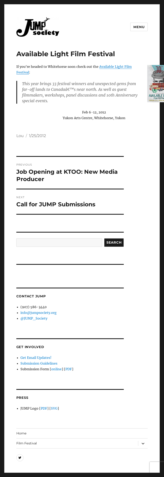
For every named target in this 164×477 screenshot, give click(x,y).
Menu (139, 27)
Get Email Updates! (35, 358)
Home (21, 433)
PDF (68, 369)
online (56, 369)
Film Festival (26, 443)
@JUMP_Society (33, 318)
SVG (54, 408)
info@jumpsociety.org (38, 313)
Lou (20, 135)
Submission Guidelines (38, 363)
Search (114, 242)
